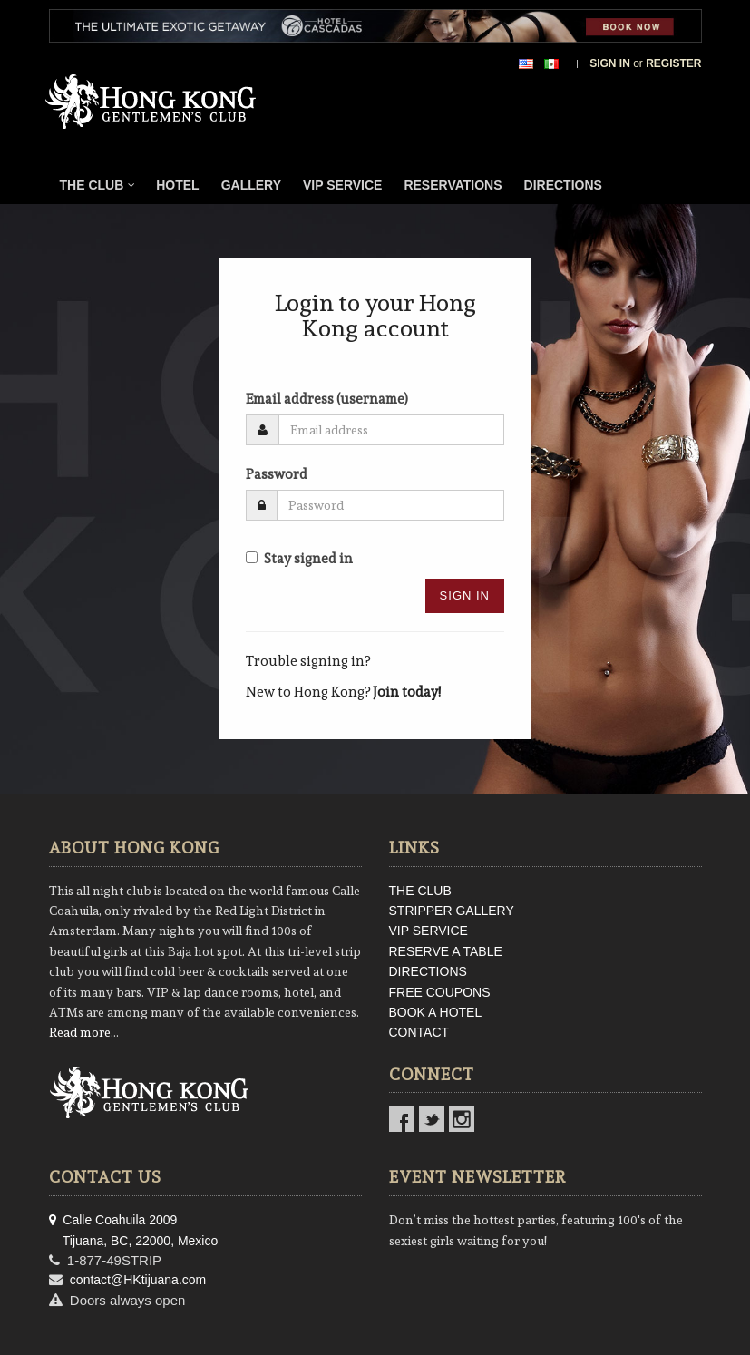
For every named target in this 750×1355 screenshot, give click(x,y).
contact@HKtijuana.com (138, 1279)
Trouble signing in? (308, 661)
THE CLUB (420, 890)
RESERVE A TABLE (445, 951)
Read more (80, 1032)
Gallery (251, 185)
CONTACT (419, 1032)
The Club (98, 185)
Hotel (177, 185)
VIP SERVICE (428, 930)
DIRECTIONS (428, 971)
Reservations (453, 185)
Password (276, 474)
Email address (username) (327, 399)
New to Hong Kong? (343, 692)
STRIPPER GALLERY (451, 910)
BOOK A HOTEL (435, 1012)
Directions (563, 185)
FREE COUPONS (440, 992)
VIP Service (342, 185)
